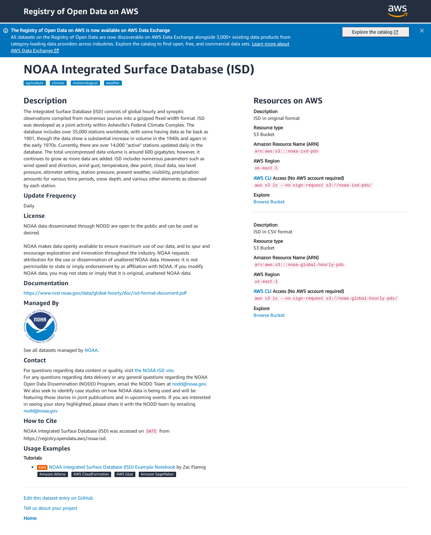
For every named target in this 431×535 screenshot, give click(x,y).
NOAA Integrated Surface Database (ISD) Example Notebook (112, 467)
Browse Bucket (269, 201)
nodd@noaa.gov (189, 384)
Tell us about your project (50, 508)
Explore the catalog (375, 32)
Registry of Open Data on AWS (81, 11)
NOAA (91, 350)
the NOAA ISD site (154, 370)
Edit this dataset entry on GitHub (58, 498)
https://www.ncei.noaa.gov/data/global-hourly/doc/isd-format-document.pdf (105, 293)
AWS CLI (262, 178)
